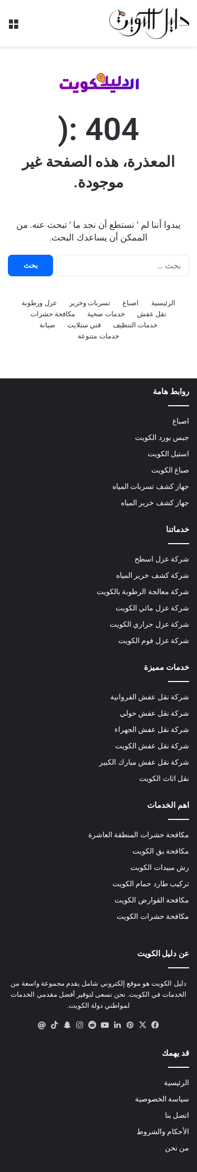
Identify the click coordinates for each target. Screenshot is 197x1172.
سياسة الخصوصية (162, 1099)
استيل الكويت (168, 453)
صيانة (47, 325)
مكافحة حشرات (52, 314)
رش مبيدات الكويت (159, 867)
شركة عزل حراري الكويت (149, 624)
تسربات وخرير (89, 303)
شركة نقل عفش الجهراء (152, 729)
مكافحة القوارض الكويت (152, 900)
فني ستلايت (84, 325)
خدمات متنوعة (98, 336)
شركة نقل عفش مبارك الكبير (144, 762)
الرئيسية (163, 303)
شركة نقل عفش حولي (154, 713)
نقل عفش (152, 314)
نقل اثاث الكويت (164, 778)
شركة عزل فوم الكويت (153, 640)
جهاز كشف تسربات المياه (150, 486)
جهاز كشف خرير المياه (155, 502)
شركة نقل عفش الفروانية (149, 697)
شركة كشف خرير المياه (152, 575)
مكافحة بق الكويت (160, 851)
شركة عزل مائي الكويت (152, 608)
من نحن (177, 1148)
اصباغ (130, 303)
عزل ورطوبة (39, 303)
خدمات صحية (106, 314)
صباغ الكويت (170, 470)
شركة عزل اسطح (161, 559)
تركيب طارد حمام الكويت (150, 883)
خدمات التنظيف (135, 325)
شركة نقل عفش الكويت (152, 746)
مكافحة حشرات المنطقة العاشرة (138, 834)
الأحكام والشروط (163, 1131)
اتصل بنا (177, 1115)
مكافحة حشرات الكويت (153, 916)
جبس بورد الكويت (162, 437)
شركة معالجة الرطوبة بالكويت (143, 591)
